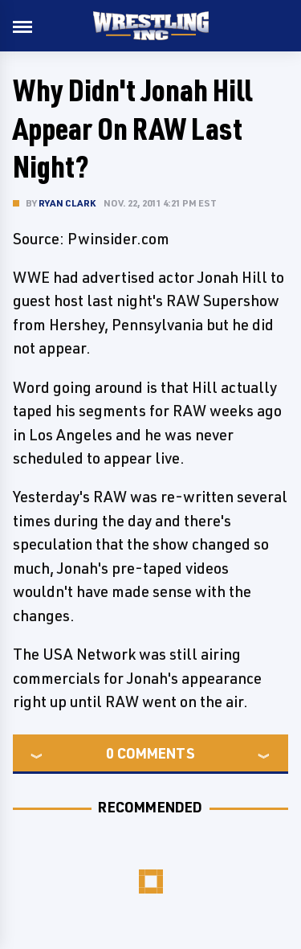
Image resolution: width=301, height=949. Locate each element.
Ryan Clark (67, 203)
